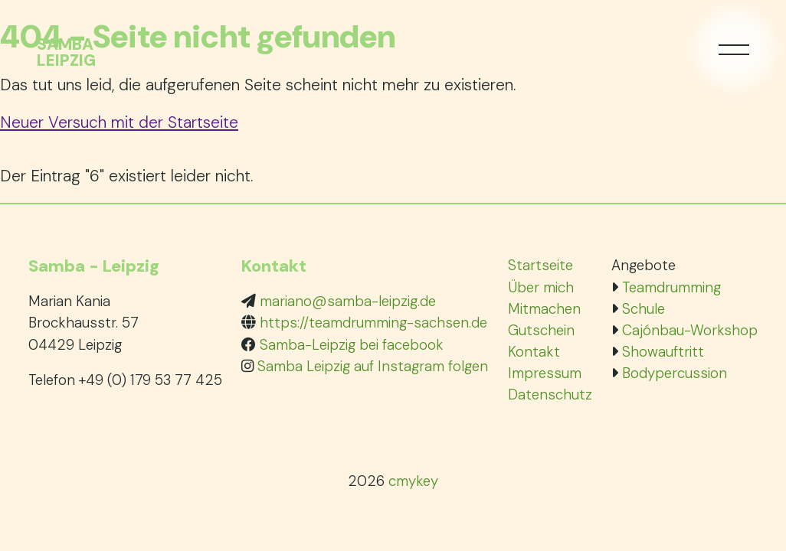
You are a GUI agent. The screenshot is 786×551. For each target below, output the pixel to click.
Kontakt (534, 351)
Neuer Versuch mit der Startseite (119, 122)
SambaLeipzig (66, 53)
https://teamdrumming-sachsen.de (373, 322)
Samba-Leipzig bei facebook (352, 344)
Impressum (544, 373)
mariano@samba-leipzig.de (348, 301)
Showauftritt (663, 351)
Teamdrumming (671, 287)
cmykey (413, 481)
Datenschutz (550, 394)
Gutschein (541, 330)
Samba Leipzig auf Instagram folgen (372, 366)
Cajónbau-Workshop (690, 330)
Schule (643, 308)
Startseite (540, 265)
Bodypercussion (674, 373)
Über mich (541, 287)
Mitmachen (544, 308)
